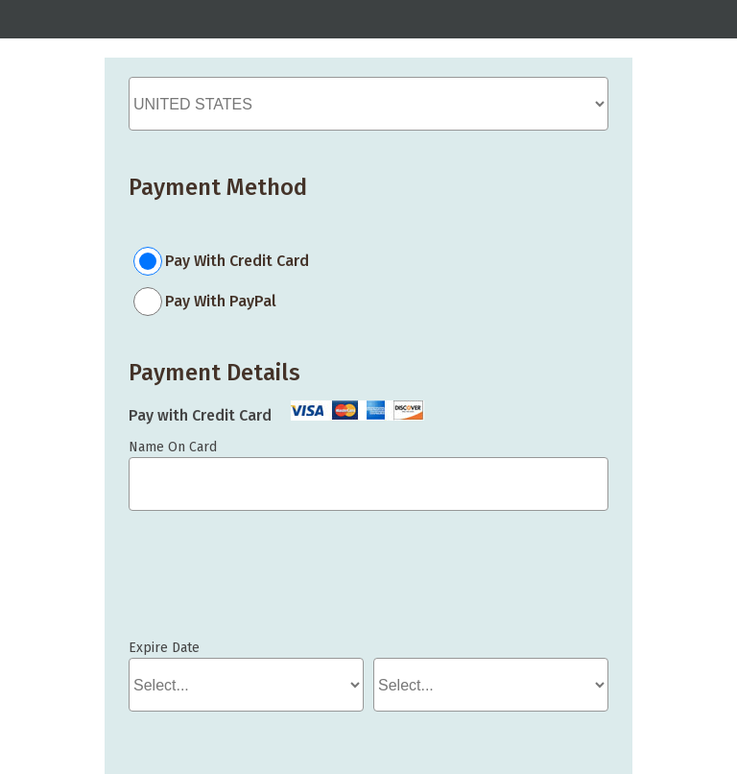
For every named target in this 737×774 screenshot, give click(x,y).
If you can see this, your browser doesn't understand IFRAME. (215, 584)
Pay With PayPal (220, 301)
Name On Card (173, 447)
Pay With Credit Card (237, 261)
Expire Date (164, 648)
